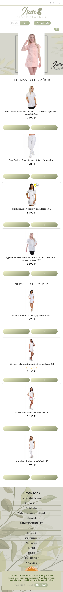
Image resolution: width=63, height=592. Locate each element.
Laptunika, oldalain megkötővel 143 (31, 461)
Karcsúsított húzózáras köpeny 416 (31, 412)
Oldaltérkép (31, 543)
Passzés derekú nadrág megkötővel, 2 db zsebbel (31, 160)
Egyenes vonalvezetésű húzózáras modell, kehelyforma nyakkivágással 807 (31, 258)
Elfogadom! (41, 585)
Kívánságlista (31, 563)
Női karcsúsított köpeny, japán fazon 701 (31, 208)
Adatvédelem (31, 508)
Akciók (31, 528)
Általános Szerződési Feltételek (31, 513)
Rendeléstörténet (31, 558)
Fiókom (31, 552)
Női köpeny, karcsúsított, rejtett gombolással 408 (31, 364)
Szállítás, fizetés (31, 503)
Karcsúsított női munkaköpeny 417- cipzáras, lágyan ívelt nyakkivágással (31, 112)
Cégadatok (31, 518)
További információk (24, 585)
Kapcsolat (31, 533)
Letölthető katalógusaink (32, 498)
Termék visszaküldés (31, 538)
